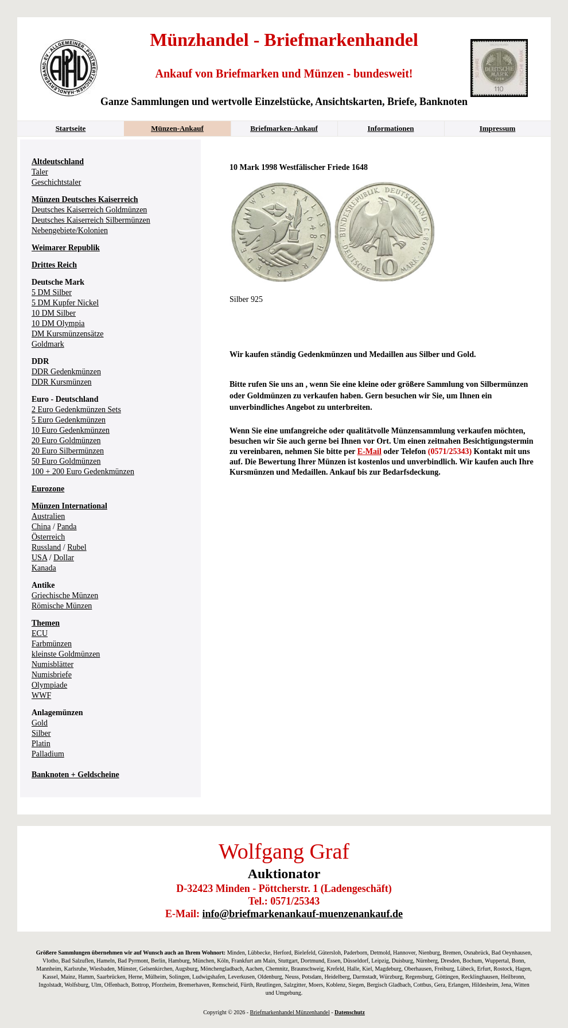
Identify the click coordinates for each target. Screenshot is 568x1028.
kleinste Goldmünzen (66, 654)
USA (39, 557)
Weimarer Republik (66, 247)
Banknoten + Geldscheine (75, 774)
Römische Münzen (62, 606)
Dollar (63, 557)
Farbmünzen (52, 643)
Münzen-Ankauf (177, 128)
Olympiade (49, 685)
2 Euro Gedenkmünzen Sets (76, 409)
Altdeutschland (58, 161)
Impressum (498, 128)
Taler (40, 172)
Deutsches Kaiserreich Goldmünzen (89, 209)
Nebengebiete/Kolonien (70, 230)
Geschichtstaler (56, 182)
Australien (48, 516)
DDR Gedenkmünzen (66, 371)
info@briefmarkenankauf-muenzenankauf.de (303, 914)
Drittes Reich (54, 265)
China (41, 526)
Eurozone (48, 488)
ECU (40, 633)
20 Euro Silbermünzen (68, 451)
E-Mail (369, 451)
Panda (66, 526)
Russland (46, 547)
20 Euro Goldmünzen (66, 440)
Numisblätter (52, 664)
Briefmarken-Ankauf (284, 128)
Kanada (44, 568)
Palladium (48, 754)
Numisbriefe (52, 674)
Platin (41, 743)
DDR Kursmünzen (62, 382)
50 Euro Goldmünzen (66, 461)
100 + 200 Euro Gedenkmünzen (83, 471)
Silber (41, 733)
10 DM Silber (54, 313)
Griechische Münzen (65, 595)
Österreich (48, 537)
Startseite (71, 128)
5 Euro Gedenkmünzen (69, 420)
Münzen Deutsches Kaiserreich (85, 199)
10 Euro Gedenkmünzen (71, 430)
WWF (41, 695)
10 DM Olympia (58, 323)
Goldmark (48, 344)
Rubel (76, 547)
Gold (40, 723)
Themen (46, 623)
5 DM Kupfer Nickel (65, 302)
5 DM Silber (52, 292)
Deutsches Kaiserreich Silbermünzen (91, 220)
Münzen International (69, 506)
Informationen (391, 128)
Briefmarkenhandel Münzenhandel (290, 1012)
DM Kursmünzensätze (68, 333)
